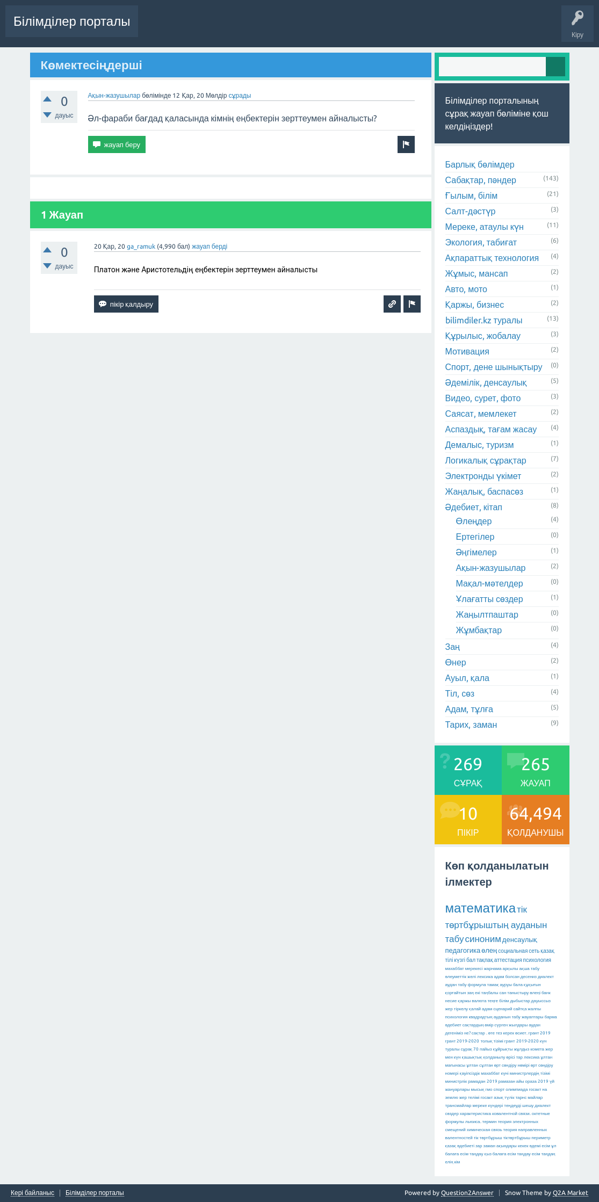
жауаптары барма (539, 1017)
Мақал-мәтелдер (489, 583)
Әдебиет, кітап (473, 507)
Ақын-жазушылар (114, 95)
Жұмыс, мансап (476, 273)
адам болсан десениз (515, 976)
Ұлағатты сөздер (489, 599)
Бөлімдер (387, 29)
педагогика (463, 950)
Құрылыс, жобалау (483, 336)
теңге (492, 1000)
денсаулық (519, 939)
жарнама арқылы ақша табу (511, 968)
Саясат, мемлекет (481, 413)
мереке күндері (487, 1105)
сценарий (502, 1009)
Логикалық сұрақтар (485, 460)
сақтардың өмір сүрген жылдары (495, 1025)
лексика (485, 976)
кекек (523, 1145)
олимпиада (517, 1089)
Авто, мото (466, 289)
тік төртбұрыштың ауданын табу (496, 924)
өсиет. (521, 1033)
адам (487, 1009)
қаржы (464, 1000)
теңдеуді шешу (518, 1105)
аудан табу (456, 984)
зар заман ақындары (496, 1145)
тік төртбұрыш (488, 1137)
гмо (489, 1089)
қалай (475, 1009)
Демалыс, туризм (479, 445)
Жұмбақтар (479, 630)
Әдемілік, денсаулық (486, 382)
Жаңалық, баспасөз (484, 491)
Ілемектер (347, 29)
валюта (479, 1000)
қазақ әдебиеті (459, 1145)
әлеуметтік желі (461, 976)
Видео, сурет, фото (483, 398)
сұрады (239, 95)
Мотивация (467, 351)
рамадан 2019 (482, 1081)
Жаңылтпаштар (487, 614)
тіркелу (461, 1009)
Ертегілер (475, 536)
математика (480, 908)
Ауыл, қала (467, 678)
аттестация (508, 960)
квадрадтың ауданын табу (494, 1017)
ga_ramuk (141, 246)
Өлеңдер (474, 521)
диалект (546, 976)
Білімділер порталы (71, 21)
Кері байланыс (32, 1193)
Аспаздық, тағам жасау (491, 429)
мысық (478, 1089)
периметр (541, 1137)
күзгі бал (464, 960)
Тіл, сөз (460, 693)
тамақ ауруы (499, 984)
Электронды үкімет (483, 476)
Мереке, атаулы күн (484, 226)
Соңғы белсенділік (175, 29)
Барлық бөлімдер (480, 164)
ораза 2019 (537, 1081)
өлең (489, 950)
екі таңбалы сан (490, 992)
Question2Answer (467, 1192)
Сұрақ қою (489, 29)
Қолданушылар (437, 29)
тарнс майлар (529, 1097)
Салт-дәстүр (470, 211)
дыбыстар (520, 1000)
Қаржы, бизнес (474, 304)
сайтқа (519, 1009)
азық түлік (504, 1097)
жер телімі (469, 1097)
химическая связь (484, 1129)
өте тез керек (501, 1033)
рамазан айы (511, 1081)
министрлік (456, 1081)
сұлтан (486, 1065)
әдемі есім (539, 1145)
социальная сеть (518, 951)
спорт (498, 1089)
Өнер (455, 662)
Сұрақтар (231, 29)
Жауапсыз (305, 29)
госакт (486, 1097)
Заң (452, 646)
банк (546, 992)
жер (449, 1009)
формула (477, 984)
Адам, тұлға (469, 709)
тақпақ (485, 960)
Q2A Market (570, 1192)
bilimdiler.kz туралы (484, 320)
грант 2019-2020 (521, 1041)
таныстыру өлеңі (523, 992)
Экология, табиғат (481, 242)
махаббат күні (495, 1073)
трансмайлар (458, 1105)
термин (489, 1121)
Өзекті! (268, 29)
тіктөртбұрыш (516, 1137)
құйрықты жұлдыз (511, 1049)
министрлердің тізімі (530, 1073)
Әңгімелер (476, 552)
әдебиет (453, 1025)
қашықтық (472, 1057)
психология (537, 960)
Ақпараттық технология (492, 258)
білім (504, 1000)
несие (451, 1000)
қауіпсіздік (470, 1073)
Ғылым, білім (471, 195)
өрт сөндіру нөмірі (512, 1065)
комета (537, 1049)
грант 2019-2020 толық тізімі (474, 1041)
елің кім (452, 1162)
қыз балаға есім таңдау (507, 1154)
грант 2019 (540, 1033)
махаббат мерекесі (464, 968)
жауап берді (209, 246)
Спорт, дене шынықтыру (494, 367)
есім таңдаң (543, 1154)
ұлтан (472, 1065)
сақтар (478, 1033)
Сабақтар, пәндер (481, 180)
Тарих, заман (471, 724)
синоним (483, 938)
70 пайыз (482, 1049)
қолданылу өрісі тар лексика (511, 1057)
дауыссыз (541, 1000)
